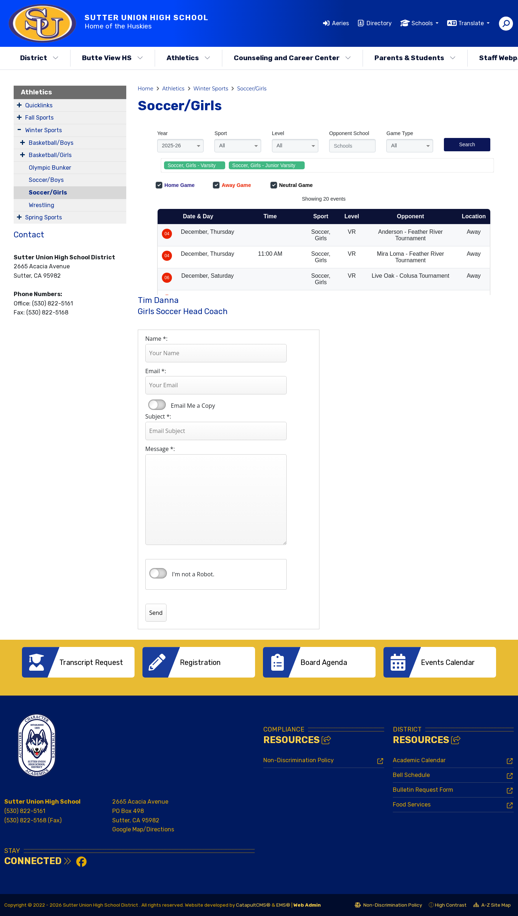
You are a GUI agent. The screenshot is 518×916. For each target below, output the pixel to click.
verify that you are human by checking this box (158, 573)
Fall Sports (39, 117)
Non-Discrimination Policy (298, 760)
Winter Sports (43, 130)
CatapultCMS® (253, 905)
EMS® (283, 905)
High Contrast (451, 905)
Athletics (188, 58)
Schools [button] (423, 23)
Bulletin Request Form (423, 789)
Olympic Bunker (50, 167)
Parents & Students (415, 58)
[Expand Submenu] (19, 105)
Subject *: (158, 416)
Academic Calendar (419, 760)
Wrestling (41, 205)
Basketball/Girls (50, 155)
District (39, 58)
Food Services (412, 804)
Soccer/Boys (46, 180)
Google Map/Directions (143, 829)
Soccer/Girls (48, 192)
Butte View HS (112, 58)
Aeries (340, 23)
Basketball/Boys (51, 142)
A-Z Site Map (492, 906)
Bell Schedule (411, 775)
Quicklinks (39, 105)
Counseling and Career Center (292, 58)
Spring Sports (43, 217)
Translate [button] (471, 23)
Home (145, 88)
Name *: (156, 339)
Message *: (160, 449)
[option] (78, 662)
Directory (379, 23)
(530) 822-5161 (24, 811)
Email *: (155, 371)
